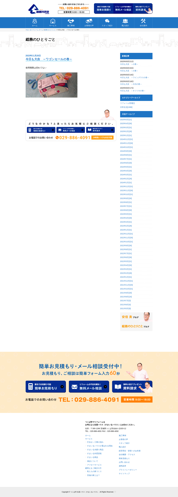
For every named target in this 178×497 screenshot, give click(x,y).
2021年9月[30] (126, 293)
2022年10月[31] (126, 242)
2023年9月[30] (126, 198)
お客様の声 (89, 22)
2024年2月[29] (126, 179)
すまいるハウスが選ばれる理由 (99, 446)
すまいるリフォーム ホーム (34, 30)
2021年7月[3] (125, 301)
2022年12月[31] (126, 234)
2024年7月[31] (126, 159)
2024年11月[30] (126, 143)
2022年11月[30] (126, 238)
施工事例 (71, 22)
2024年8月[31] (126, 155)
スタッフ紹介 (107, 22)
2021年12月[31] (126, 281)
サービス (52, 22)
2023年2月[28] (126, 226)
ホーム (34, 22)
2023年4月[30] (126, 218)
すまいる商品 (92, 457)
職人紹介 (125, 22)
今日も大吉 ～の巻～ (129, 64)
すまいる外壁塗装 (94, 453)
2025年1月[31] (126, 135)
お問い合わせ (124, 462)
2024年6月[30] (126, 163)
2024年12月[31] (126, 139)
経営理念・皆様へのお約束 (130, 451)
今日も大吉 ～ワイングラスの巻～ (134, 77)
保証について (92, 461)
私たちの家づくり (94, 471)
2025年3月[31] (126, 127)
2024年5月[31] (126, 167)
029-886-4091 (95, 431)
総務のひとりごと (50, 30)
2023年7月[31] (126, 206)
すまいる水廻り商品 (95, 450)
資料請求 (122, 466)
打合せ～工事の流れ (95, 442)
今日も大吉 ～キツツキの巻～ (133, 91)
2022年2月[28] (126, 273)
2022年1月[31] (126, 277)
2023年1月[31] (126, 230)
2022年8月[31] (126, 249)
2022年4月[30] (126, 265)
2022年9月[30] (126, 245)
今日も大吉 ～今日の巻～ (131, 84)
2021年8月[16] (126, 297)
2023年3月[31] (126, 222)
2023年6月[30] (126, 210)
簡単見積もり (124, 458)
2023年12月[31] (126, 186)
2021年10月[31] (126, 289)
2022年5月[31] (126, 261)
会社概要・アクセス (127, 454)
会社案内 (143, 22)
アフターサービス (94, 465)
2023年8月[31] (126, 202)
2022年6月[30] (126, 257)
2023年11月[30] (126, 190)
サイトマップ (124, 474)
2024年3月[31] (126, 175)
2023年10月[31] (126, 194)
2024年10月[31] (126, 147)
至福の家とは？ (93, 475)
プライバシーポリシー (128, 470)
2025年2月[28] (126, 131)
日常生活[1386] (126, 107)
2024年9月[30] (126, 151)
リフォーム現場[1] (127, 103)
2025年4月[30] (126, 123)
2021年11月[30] (126, 285)
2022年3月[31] (126, 269)
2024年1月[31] (126, 183)
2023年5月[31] (126, 214)
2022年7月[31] (126, 253)
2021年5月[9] (125, 308)
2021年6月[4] (125, 305)
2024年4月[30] (126, 171)
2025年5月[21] (126, 120)
